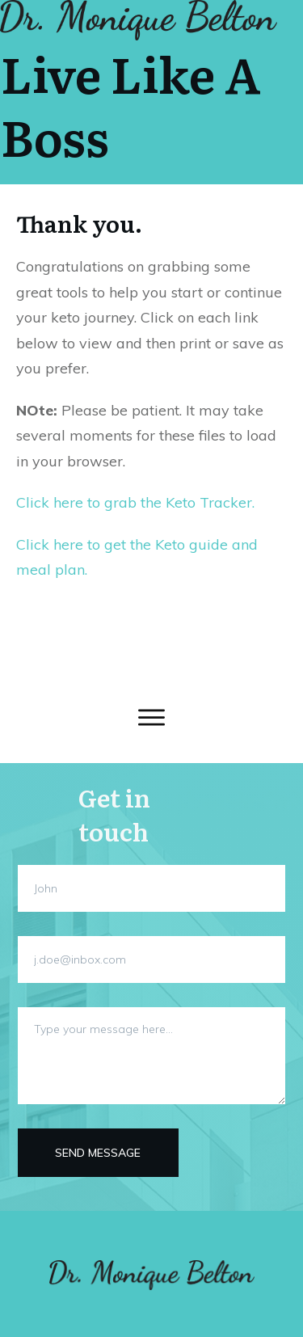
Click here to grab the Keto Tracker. (135, 502)
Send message (98, 1152)
